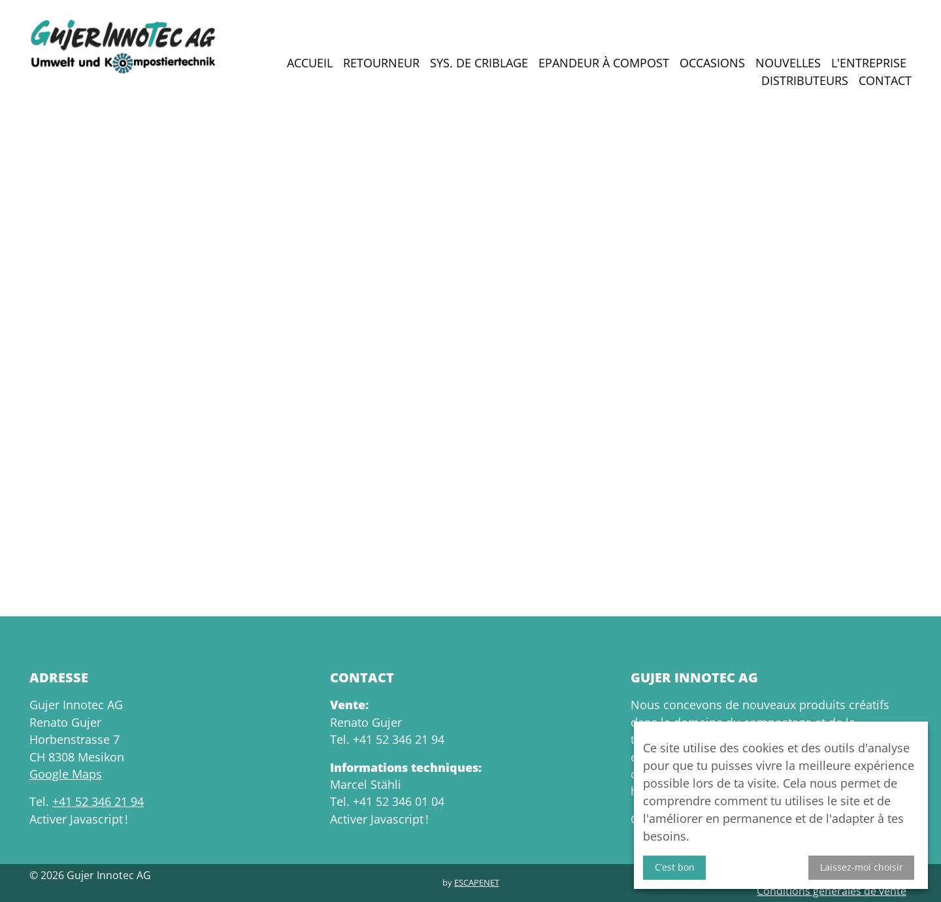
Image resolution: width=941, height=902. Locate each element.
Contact (885, 80)
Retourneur (381, 62)
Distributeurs (804, 80)
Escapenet (476, 882)
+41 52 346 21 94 (98, 801)
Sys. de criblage (479, 62)
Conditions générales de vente (831, 891)
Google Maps (65, 774)
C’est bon (675, 867)
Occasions (712, 62)
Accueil (310, 62)
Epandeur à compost (603, 62)
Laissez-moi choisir (861, 867)
